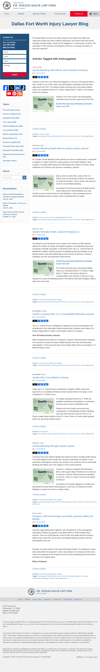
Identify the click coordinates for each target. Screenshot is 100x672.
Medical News (10, 138)
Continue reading (39, 129)
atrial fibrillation (52, 576)
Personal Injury (44, 217)
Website (21, 14)
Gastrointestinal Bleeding (40, 578)
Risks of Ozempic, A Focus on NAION (14, 204)
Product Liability (44, 134)
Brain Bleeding (66, 502)
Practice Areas (60, 14)
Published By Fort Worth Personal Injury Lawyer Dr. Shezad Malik (86, 5)
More (95, 14)
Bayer (49, 136)
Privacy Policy (37, 599)
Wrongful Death (67, 217)
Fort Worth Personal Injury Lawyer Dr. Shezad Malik (33, 657)
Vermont (94, 502)
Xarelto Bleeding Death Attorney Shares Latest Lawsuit (60, 148)
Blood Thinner (62, 136)
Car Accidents (10, 130)
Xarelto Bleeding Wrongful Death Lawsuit (53, 446)
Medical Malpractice (13, 126)
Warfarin (65, 578)
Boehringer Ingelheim (74, 576)
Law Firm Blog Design (86, 657)
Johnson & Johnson (74, 136)
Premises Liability (11, 142)
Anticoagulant (42, 136)
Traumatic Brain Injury (13, 146)
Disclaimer (47, 599)
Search (24, 177)
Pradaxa (83, 136)
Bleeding (54, 136)
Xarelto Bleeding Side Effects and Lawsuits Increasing (60, 70)
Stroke (57, 578)
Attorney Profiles (39, 14)
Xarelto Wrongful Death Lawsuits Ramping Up (55, 232)
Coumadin (84, 576)
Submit (15, 75)
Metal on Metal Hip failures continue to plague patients (13, 195)
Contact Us (79, 14)
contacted (57, 624)
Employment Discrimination (14, 155)
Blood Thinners (56, 502)
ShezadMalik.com (52, 642)
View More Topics (10, 161)
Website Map (67, 599)
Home (6, 14)
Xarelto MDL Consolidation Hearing (50, 377)
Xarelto (91, 136)
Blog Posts (78, 599)
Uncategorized (43, 431)
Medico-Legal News (12, 134)
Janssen (74, 502)
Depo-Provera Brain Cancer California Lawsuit (13, 213)
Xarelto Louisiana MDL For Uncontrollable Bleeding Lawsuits (63, 314)
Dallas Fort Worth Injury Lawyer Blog (29, 5)
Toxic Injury (9, 122)
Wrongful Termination (13, 150)
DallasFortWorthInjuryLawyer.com (32, 642)
